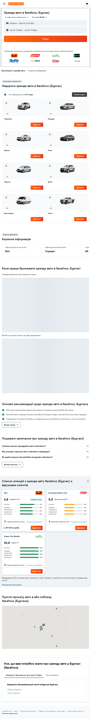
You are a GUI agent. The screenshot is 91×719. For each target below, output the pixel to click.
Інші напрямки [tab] (52, 675)
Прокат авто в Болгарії (28, 711)
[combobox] (16, 17)
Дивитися (36, 125)
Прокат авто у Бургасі (75, 711)
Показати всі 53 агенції (12, 585)
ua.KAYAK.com (6, 711)
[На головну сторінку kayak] (16, 3)
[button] (4, 4)
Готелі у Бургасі (13, 693)
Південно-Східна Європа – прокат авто (52, 711)
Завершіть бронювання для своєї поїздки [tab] (24, 675)
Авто (16, 711)
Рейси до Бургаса (14, 690)
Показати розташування (34, 522)
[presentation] (88, 481)
